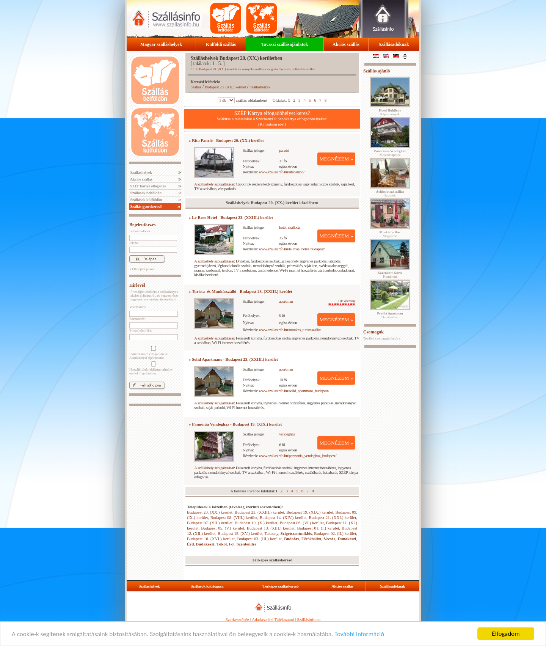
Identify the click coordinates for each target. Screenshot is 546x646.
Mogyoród (390, 234)
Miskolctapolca (390, 153)
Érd (190, 544)
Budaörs (291, 538)
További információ (359, 634)
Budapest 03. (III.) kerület (259, 538)
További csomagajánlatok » (382, 338)
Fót (232, 544)
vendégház (287, 434)
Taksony (271, 533)
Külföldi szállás (221, 44)
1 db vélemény (341, 302)
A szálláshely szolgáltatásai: (214, 184)
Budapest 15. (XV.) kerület (240, 533)
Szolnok (390, 193)
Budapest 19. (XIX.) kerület (309, 512)
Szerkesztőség (237, 619)
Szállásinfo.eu (308, 619)
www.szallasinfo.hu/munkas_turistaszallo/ (290, 329)
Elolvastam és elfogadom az (152, 353)
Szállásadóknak (394, 44)
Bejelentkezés (142, 224)
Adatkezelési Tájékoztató (273, 619)
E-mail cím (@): (140, 330)
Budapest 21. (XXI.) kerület (332, 517)
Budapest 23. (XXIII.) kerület (259, 512)
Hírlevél (137, 285)
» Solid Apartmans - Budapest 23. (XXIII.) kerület (233, 359)
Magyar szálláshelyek (161, 44)
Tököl (222, 544)
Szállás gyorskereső (145, 206)
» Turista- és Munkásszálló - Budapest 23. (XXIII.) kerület (240, 291)
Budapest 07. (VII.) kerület (209, 522)
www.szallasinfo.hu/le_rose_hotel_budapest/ (292, 249)
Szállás (196, 87)
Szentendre (246, 544)
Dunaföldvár (390, 315)
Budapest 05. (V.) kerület (222, 528)
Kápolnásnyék (390, 112)
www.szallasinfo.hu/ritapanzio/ (281, 172)
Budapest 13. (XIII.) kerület (271, 528)
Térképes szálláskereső (280, 586)
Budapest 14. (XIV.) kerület (283, 517)
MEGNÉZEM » (336, 159)
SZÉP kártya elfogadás (147, 186)
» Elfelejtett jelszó (141, 269)
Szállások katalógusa (207, 586)
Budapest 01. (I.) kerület (318, 528)
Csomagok (373, 332)
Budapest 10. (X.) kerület (256, 522)
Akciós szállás (346, 44)
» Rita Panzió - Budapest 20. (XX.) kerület (226, 140)
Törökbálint (311, 538)
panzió (284, 150)
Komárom (390, 274)
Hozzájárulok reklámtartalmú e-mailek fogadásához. (152, 368)
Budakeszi (205, 544)
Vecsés (329, 538)
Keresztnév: (137, 319)
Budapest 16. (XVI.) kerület (211, 538)
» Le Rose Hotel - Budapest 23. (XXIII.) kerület (231, 217)
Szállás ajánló (376, 71)
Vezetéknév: (137, 307)
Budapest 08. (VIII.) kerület (233, 517)
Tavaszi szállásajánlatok (284, 44)
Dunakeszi (346, 538)
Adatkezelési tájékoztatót (146, 358)
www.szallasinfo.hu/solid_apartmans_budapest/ (294, 390)
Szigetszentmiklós (296, 533)
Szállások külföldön (145, 200)
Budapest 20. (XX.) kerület (225, 87)
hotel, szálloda (289, 227)
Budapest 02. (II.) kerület (335, 533)
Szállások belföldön (145, 193)
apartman (286, 301)
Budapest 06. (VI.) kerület (302, 522)
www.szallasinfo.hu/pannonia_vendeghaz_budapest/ (297, 455)
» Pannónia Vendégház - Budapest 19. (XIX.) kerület (235, 424)
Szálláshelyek (140, 172)
